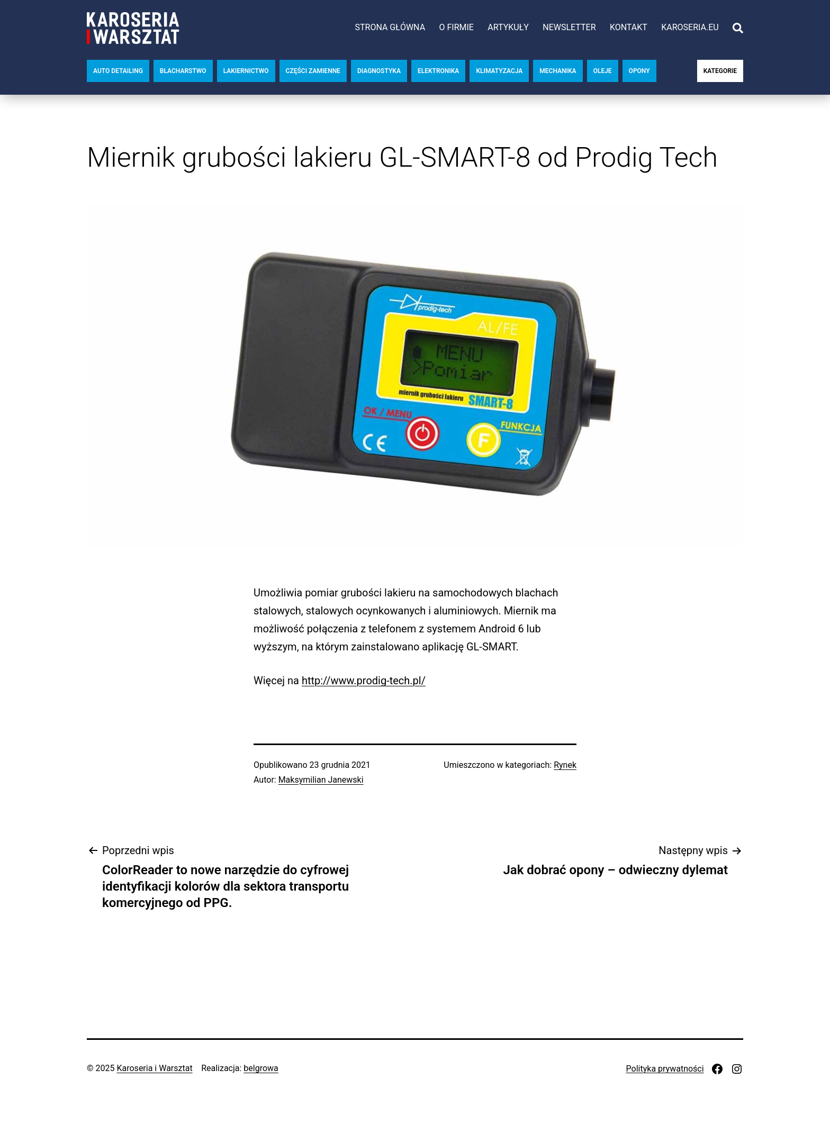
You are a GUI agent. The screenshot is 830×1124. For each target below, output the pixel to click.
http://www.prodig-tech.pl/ (364, 680)
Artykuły (508, 27)
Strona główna (390, 27)
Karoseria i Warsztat (154, 1068)
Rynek (565, 765)
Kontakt (628, 27)
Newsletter (569, 27)
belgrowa (260, 1068)
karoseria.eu (689, 27)
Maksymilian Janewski (321, 780)
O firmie (456, 27)
